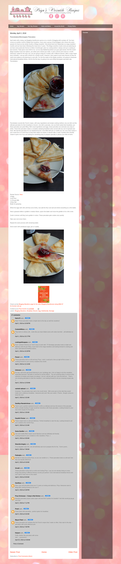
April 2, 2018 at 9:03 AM (22, 477)
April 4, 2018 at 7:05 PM (22, 527)
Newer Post (15, 552)
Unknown (18, 370)
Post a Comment (18, 543)
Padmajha (18, 455)
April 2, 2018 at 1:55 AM (22, 412)
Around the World (59, 26)
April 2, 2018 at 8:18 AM (22, 462)
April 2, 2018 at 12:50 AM (22, 382)
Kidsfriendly (44, 311)
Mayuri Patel (19, 520)
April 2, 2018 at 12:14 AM (22, 364)
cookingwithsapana (21, 342)
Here (21, 194)
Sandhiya (18, 483)
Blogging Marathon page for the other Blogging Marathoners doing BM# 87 (41, 304)
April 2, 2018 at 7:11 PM (22, 503)
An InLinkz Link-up (15, 306)
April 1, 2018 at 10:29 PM (22, 351)
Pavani (17, 357)
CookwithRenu (20, 329)
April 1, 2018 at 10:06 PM (22, 323)
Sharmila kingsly (20, 444)
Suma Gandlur (19, 431)
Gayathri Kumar (20, 418)
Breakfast (30, 311)
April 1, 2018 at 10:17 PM (22, 336)
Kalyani (17, 533)
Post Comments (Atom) (25, 556)
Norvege (51, 311)
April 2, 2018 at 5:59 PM (22, 490)
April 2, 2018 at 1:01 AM (22, 397)
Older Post (72, 552)
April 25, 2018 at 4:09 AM (22, 540)
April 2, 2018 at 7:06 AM (22, 449)
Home (11, 26)
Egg (39, 311)
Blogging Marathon (20, 311)
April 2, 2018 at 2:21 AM (22, 425)
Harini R (17, 318)
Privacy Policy (72, 26)
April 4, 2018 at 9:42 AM (22, 514)
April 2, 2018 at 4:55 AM (22, 438)
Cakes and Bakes (46, 26)
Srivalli (17, 468)
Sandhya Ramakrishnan (22, 403)
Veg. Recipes (20, 26)
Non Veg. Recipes (33, 26)
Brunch (35, 311)
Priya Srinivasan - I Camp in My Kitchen (27, 496)
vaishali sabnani (20, 388)
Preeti (17, 509)
